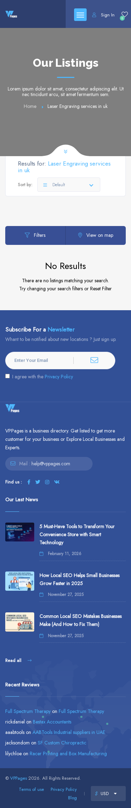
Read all (18, 660)
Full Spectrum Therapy (28, 711)
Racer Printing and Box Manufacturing (68, 753)
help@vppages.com (50, 463)
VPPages (18, 778)
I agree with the (39, 376)
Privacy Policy (59, 376)
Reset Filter (101, 288)
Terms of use (31, 789)
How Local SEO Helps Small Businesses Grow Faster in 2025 (79, 579)
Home (30, 106)
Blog (72, 797)
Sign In (103, 15)
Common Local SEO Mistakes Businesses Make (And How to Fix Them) (80, 620)
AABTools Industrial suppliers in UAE (68, 732)
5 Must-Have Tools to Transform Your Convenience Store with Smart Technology (77, 534)
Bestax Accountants (52, 721)
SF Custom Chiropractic (62, 742)
